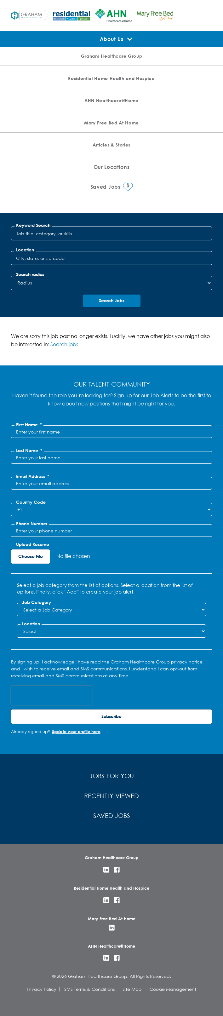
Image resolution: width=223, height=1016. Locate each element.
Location (25, 249)
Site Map (132, 989)
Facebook (117, 870)
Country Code (31, 502)
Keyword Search (33, 225)
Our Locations (112, 167)
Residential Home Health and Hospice (111, 78)
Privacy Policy (41, 989)
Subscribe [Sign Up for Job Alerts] (111, 716)
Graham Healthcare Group (111, 56)
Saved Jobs (111, 815)
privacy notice (187, 662)
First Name (29, 424)
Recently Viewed (111, 795)
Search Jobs (111, 300)
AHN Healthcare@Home (111, 100)
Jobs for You (111, 775)
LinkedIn (106, 870)
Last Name (29, 450)
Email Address (32, 476)
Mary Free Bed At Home (111, 122)
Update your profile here (76, 731)
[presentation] (51, 695)
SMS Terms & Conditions (89, 989)
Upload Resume (32, 544)
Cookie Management (173, 989)
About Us (111, 39)
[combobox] (111, 258)
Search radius (30, 274)
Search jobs (64, 344)
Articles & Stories (111, 144)
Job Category (36, 602)
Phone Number (31, 523)
